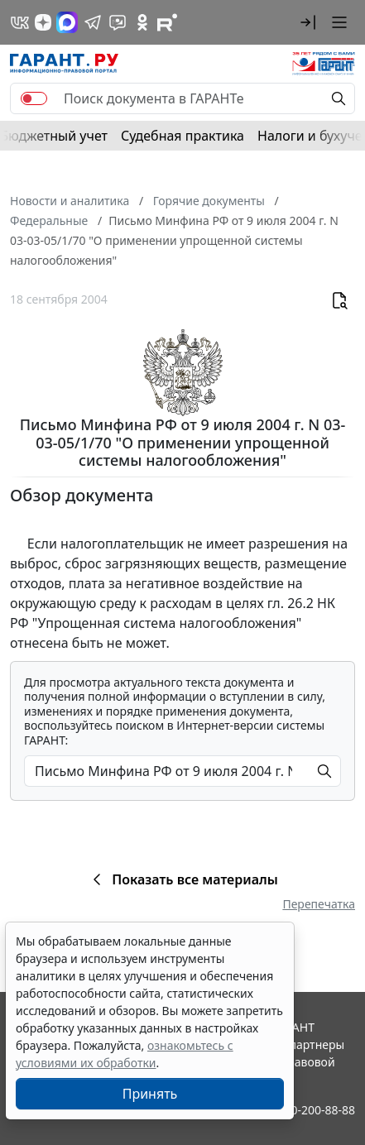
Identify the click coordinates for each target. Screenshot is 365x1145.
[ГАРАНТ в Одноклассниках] (142, 22)
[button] (308, 22)
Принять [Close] (150, 1094)
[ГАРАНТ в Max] (67, 22)
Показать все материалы (182, 879)
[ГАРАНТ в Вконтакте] (20, 22)
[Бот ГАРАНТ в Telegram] (117, 22)
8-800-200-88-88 (311, 1110)
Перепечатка (318, 904)
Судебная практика (182, 136)
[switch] (34, 98)
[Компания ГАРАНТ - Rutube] (167, 22)
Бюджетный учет (54, 136)
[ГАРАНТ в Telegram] (93, 22)
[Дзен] (43, 22)
